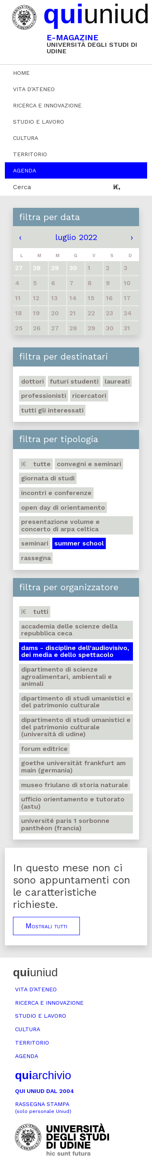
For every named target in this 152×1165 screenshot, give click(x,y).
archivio (43, 1075)
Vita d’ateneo (34, 89)
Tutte (36, 464)
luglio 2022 (76, 237)
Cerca (22, 187)
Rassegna (36, 558)
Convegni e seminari (89, 464)
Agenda (24, 170)
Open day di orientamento (63, 507)
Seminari (34, 543)
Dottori (32, 381)
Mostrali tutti (46, 926)
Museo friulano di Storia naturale (74, 785)
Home (21, 73)
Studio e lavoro (38, 121)
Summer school (79, 543)
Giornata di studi (48, 478)
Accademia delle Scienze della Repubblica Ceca (69, 629)
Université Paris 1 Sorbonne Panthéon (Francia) (65, 824)
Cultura (25, 138)
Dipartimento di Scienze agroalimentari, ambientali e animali (66, 676)
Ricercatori (89, 395)
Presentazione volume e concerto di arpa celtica (60, 525)
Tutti (34, 611)
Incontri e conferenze (56, 493)
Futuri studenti (74, 381)
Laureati (117, 381)
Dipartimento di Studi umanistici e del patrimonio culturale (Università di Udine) (76, 727)
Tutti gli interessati (52, 410)
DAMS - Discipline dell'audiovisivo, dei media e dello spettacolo (75, 651)
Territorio (30, 154)
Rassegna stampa (43, 1107)
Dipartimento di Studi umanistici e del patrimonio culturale (76, 701)
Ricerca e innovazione (47, 105)
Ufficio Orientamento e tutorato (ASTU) (72, 802)
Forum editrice (44, 749)
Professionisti (43, 395)
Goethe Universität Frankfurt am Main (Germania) (73, 766)
